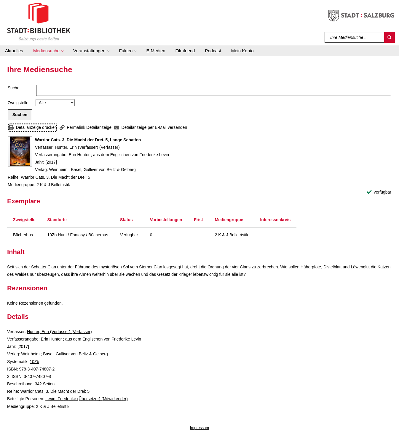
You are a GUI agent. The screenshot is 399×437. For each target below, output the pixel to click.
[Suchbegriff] (354, 37)
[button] (48, 50)
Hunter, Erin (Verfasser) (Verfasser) (87, 147)
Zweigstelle (18, 102)
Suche (14, 88)
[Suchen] (389, 37)
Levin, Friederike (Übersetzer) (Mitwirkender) (86, 398)
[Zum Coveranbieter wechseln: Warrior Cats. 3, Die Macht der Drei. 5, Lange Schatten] (20, 151)
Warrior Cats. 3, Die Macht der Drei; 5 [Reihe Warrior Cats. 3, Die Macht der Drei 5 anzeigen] (55, 177)
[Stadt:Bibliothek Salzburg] (38, 21)
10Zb (34, 361)
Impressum (199, 427)
